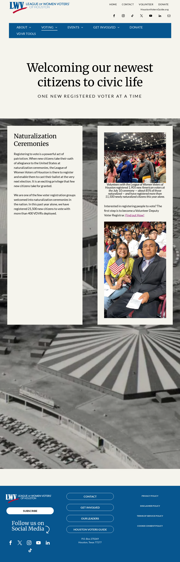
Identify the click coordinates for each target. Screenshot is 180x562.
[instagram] (123, 16)
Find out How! (134, 215)
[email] (169, 16)
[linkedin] (160, 16)
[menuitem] (113, 4)
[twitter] (141, 16)
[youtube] (151, 16)
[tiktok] (132, 16)
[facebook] (114, 16)
